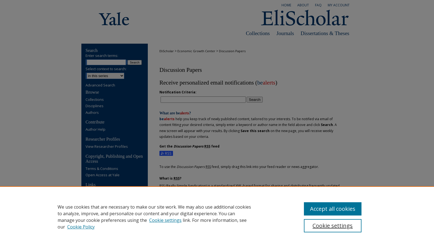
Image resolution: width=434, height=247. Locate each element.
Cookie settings (165, 220)
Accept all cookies (332, 208)
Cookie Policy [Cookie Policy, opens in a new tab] (81, 227)
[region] (217, 216)
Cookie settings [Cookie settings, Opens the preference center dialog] (332, 225)
